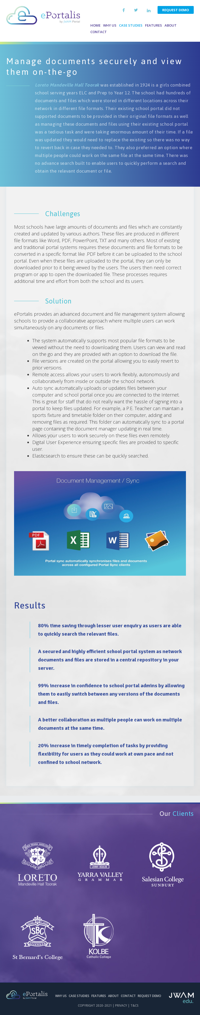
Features (153, 25)
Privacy (121, 1005)
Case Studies (130, 25)
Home (95, 25)
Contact (98, 31)
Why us (109, 25)
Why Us (61, 996)
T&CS (134, 1005)
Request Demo (175, 10)
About (171, 25)
